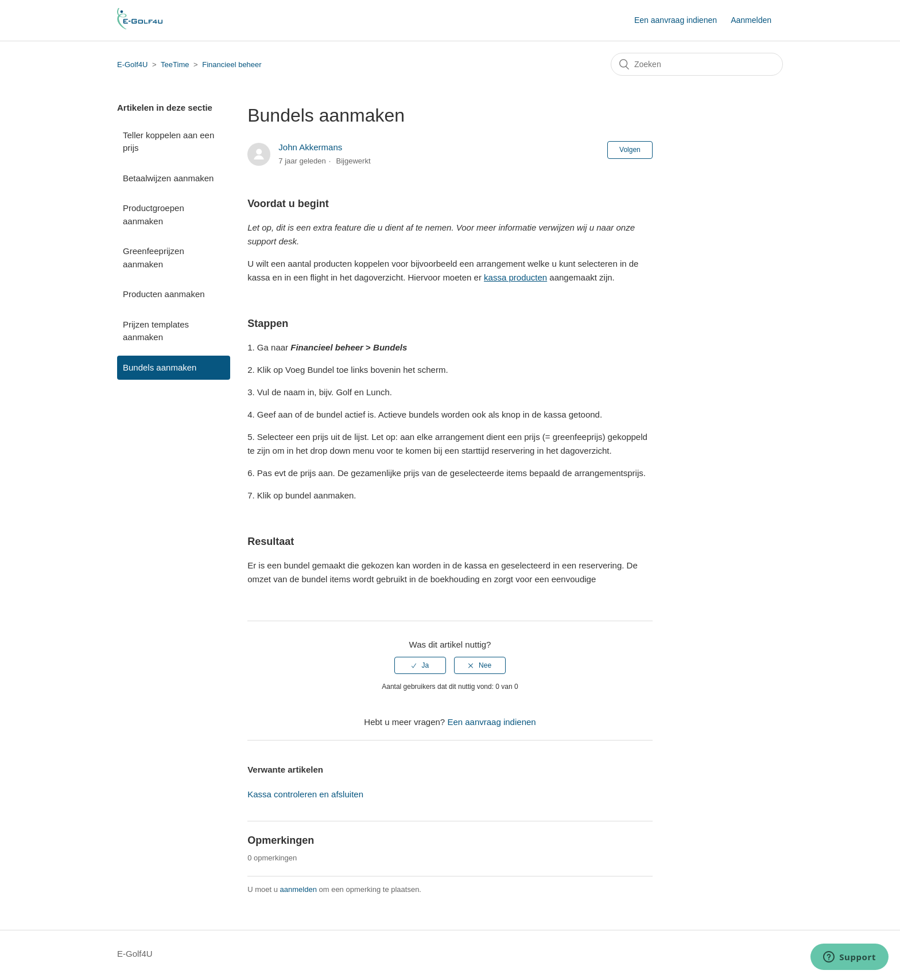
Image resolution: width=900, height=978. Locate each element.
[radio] (420, 665)
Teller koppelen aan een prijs (168, 141)
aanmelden (298, 889)
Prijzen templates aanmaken (156, 330)
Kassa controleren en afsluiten (305, 794)
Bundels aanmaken (159, 367)
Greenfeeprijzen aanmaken (153, 257)
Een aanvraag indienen (675, 20)
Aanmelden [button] (751, 20)
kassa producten (515, 277)
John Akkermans (310, 147)
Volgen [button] (630, 150)
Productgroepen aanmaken (153, 214)
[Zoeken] (697, 64)
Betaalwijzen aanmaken (168, 178)
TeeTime (176, 64)
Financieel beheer (231, 64)
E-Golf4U (132, 64)
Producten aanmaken (164, 294)
